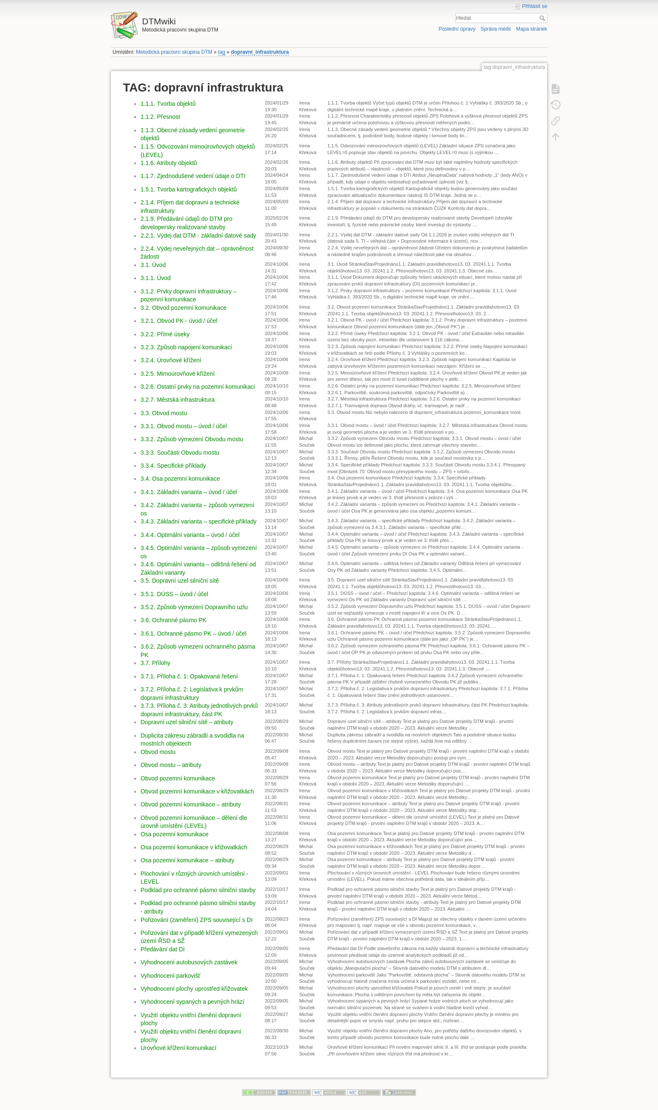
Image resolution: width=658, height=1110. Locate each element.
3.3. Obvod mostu (164, 413)
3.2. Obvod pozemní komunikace (184, 307)
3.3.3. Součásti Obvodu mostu (180, 452)
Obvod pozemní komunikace (178, 778)
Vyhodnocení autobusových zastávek (189, 962)
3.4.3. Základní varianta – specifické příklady (198, 521)
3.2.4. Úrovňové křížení (171, 360)
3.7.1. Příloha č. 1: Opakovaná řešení (189, 676)
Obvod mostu (158, 752)
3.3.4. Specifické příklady (173, 465)
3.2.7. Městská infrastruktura (178, 399)
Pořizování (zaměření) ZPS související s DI (197, 919)
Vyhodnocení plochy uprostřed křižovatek (194, 988)
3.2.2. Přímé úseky (165, 334)
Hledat (543, 18)
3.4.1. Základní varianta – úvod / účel (189, 492)
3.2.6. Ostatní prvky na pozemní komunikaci (198, 386)
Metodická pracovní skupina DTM (174, 52)
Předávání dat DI (163, 949)
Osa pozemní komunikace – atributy (187, 860)
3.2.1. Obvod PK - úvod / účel (179, 320)
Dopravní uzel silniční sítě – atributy (187, 722)
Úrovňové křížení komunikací (179, 1048)
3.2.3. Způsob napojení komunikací (186, 347)
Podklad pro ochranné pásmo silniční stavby (198, 890)
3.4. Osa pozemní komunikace (180, 478)
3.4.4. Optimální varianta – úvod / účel (190, 534)
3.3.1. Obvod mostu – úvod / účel (184, 426)
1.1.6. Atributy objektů (169, 163)
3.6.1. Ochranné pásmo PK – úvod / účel (193, 633)
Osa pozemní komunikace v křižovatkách (194, 847)
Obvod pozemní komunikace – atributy (191, 804)
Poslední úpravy (457, 29)
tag (221, 52)
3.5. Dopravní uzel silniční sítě (180, 580)
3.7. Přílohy (155, 663)
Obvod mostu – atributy (171, 765)
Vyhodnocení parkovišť (170, 975)
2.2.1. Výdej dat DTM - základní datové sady (198, 235)
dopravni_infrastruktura (260, 52)
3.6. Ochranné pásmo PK (173, 620)
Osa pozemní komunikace (175, 834)
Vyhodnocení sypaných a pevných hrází (192, 1001)
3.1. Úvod (153, 265)
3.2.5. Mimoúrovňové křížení (178, 373)
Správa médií (495, 29)
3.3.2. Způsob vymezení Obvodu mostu (192, 439)
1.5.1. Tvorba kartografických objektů (189, 189)
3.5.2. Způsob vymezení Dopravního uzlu (194, 607)
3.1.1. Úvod (156, 278)
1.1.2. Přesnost (160, 116)
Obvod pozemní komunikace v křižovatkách (197, 791)
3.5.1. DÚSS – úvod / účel (174, 594)
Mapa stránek (531, 29)
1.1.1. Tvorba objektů (168, 103)
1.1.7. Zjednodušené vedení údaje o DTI (193, 176)
